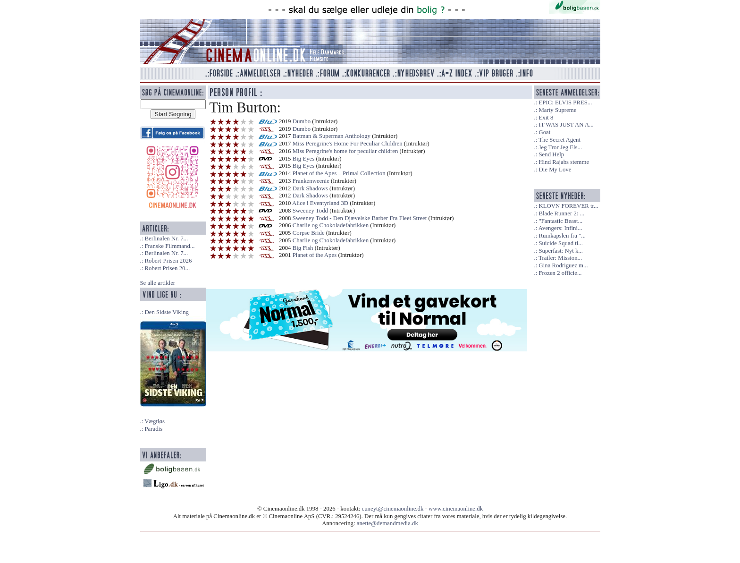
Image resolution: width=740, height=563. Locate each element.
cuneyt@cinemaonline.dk (393, 508)
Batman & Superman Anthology (331, 136)
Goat (544, 132)
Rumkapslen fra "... (561, 235)
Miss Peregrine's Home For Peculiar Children (348, 143)
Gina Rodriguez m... (563, 265)
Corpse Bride (309, 233)
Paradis (153, 429)
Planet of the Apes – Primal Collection (339, 173)
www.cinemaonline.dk (456, 508)
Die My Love (554, 169)
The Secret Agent (559, 139)
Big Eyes (304, 158)
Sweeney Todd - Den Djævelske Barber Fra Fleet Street (360, 218)
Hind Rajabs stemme (563, 162)
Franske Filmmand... (169, 246)
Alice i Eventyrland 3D (320, 203)
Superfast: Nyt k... (560, 250)
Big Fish (303, 248)
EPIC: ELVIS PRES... (565, 102)
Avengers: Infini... (560, 228)
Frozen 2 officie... (559, 273)
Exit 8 (545, 117)
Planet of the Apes (314, 255)
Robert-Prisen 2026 (168, 260)
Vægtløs (154, 421)
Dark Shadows (310, 188)
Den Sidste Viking (166, 312)
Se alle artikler (158, 283)
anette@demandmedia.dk (387, 523)
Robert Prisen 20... (167, 268)
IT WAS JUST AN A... (565, 124)
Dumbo (302, 121)
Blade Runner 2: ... (561, 213)
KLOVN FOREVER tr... (568, 206)
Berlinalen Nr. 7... (166, 238)
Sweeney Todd (310, 210)
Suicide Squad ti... (560, 243)
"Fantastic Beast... (560, 221)
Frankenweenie (311, 181)
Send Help (551, 154)
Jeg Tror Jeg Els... (560, 147)
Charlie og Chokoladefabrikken (331, 225)
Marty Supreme (557, 110)
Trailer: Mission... (560, 258)
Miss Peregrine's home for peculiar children (345, 151)
